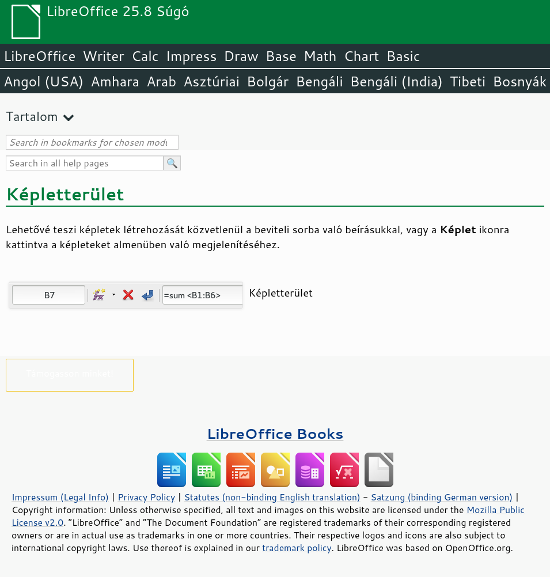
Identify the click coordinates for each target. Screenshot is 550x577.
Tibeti (467, 81)
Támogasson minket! (69, 372)
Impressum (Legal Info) (60, 497)
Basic (403, 56)
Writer (103, 56)
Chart (361, 56)
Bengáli (319, 81)
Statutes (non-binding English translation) (272, 497)
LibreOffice (39, 56)
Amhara (114, 81)
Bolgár (267, 81)
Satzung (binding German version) (442, 497)
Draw (240, 56)
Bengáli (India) (396, 81)
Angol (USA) (43, 81)
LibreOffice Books (275, 433)
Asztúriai (211, 81)
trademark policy (296, 547)
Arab (161, 81)
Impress (191, 56)
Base (281, 56)
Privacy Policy (146, 497)
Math (320, 56)
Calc (145, 56)
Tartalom (32, 116)
